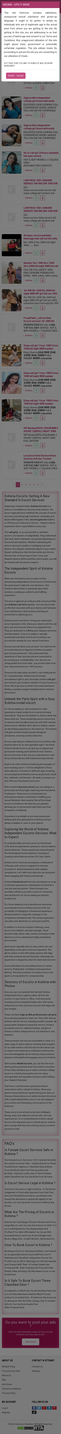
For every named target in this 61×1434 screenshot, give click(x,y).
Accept (20, 75)
